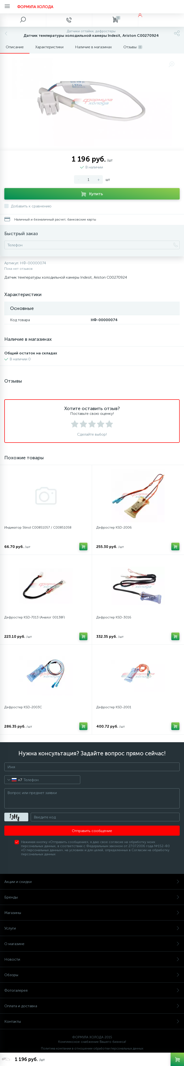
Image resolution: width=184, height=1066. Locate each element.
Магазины (92, 912)
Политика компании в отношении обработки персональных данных (92, 1048)
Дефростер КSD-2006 (114, 527)
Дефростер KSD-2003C (23, 707)
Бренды (92, 897)
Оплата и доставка (92, 1006)
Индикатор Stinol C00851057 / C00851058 (37, 527)
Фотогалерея (92, 990)
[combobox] (13, 780)
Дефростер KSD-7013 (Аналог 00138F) (34, 617)
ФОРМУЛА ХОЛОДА (35, 7)
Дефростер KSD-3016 (113, 617)
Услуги (92, 928)
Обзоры (92, 975)
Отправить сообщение (92, 830)
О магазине (92, 944)
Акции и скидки (92, 881)
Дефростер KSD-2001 (113, 707)
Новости (92, 959)
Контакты (92, 1021)
